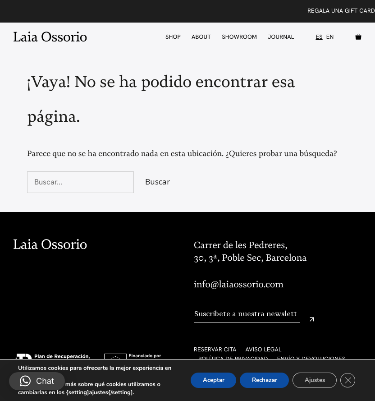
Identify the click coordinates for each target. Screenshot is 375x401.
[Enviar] (312, 319)
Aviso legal (264, 349)
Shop (173, 37)
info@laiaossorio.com (239, 284)
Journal (281, 37)
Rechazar (256, 380)
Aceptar (200, 380)
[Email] (247, 314)
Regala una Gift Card (341, 10)
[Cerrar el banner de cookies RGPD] (347, 380)
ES (319, 37)
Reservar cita (215, 349)
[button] (37, 381)
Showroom (239, 37)
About (201, 37)
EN (330, 37)
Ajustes (311, 380)
